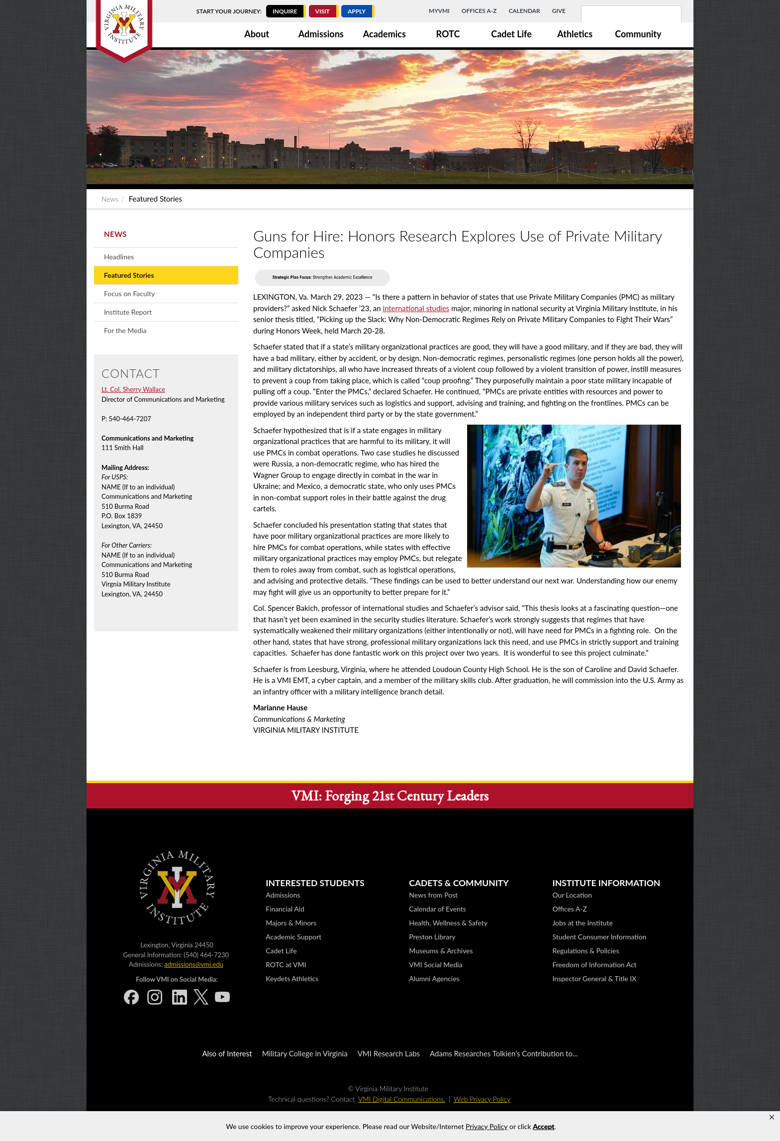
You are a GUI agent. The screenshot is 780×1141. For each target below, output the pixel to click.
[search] (618, 20)
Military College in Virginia (305, 1053)
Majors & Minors (291, 922)
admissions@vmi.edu (193, 964)
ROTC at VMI (286, 964)
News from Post (433, 895)
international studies (416, 308)
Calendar (524, 10)
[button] (772, 1117)
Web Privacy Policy (482, 1099)
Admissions (321, 33)
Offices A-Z (479, 10)
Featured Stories (129, 275)
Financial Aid (285, 909)
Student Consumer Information (599, 936)
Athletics (574, 33)
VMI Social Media (435, 964)
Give (559, 10)
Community (638, 33)
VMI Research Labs (389, 1053)
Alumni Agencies (434, 978)
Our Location (571, 895)
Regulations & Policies (585, 950)
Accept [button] (543, 1126)
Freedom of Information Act (594, 964)
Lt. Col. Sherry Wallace (133, 389)
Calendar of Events (437, 909)
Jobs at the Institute (582, 922)
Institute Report (128, 312)
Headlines (119, 256)
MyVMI (439, 10)
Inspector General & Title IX (594, 978)
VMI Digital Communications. (401, 1099)
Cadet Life (511, 33)
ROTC (448, 33)
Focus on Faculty (129, 293)
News (109, 199)
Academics (384, 33)
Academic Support (293, 936)
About (256, 33)
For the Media (125, 330)
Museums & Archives (441, 950)
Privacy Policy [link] (486, 1126)
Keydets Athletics (292, 978)
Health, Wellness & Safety (448, 922)
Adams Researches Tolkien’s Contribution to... (504, 1053)
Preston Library (432, 936)
